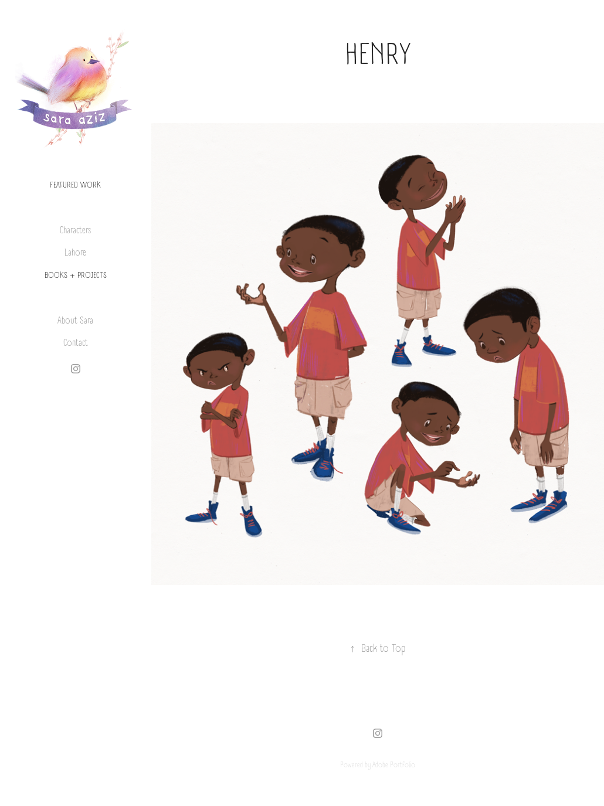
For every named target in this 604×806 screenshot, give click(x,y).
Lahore (75, 253)
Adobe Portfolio (393, 765)
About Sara (75, 321)
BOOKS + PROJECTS (76, 275)
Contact (75, 343)
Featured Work (75, 185)
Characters (75, 230)
